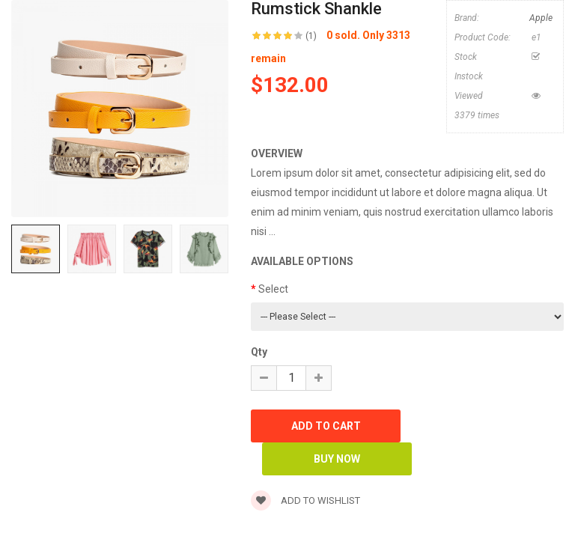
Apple (541, 18)
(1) (311, 36)
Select (273, 289)
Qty (259, 352)
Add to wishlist (305, 500)
